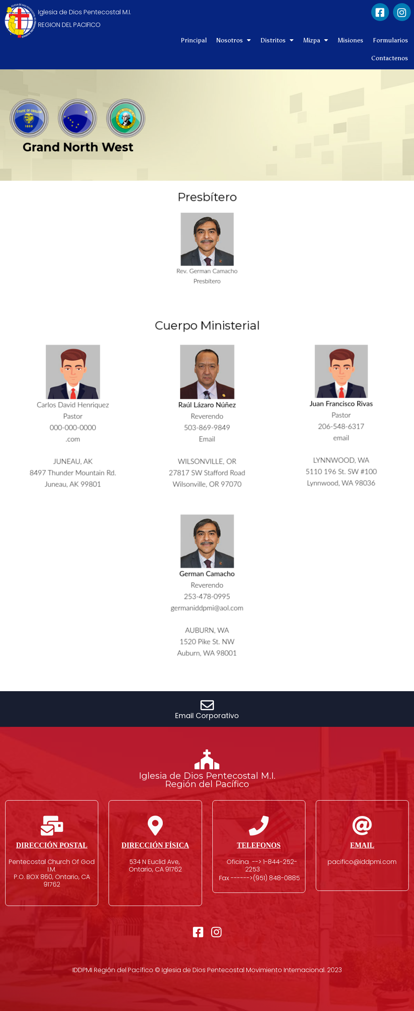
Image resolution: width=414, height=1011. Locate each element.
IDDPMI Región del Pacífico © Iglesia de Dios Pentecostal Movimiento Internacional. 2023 (207, 970)
